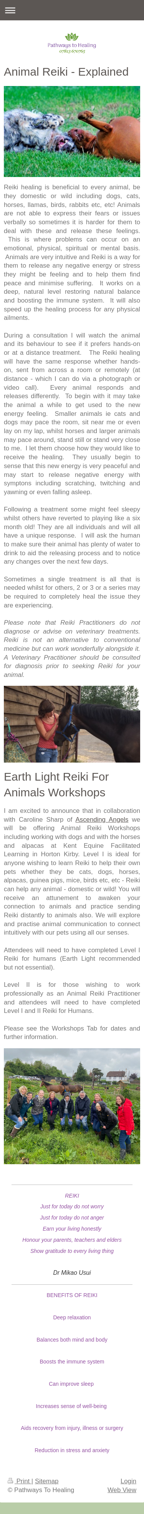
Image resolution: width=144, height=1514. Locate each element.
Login (128, 1481)
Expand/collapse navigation (72, 10)
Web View (122, 1490)
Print (19, 1481)
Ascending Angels (102, 819)
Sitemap (47, 1481)
